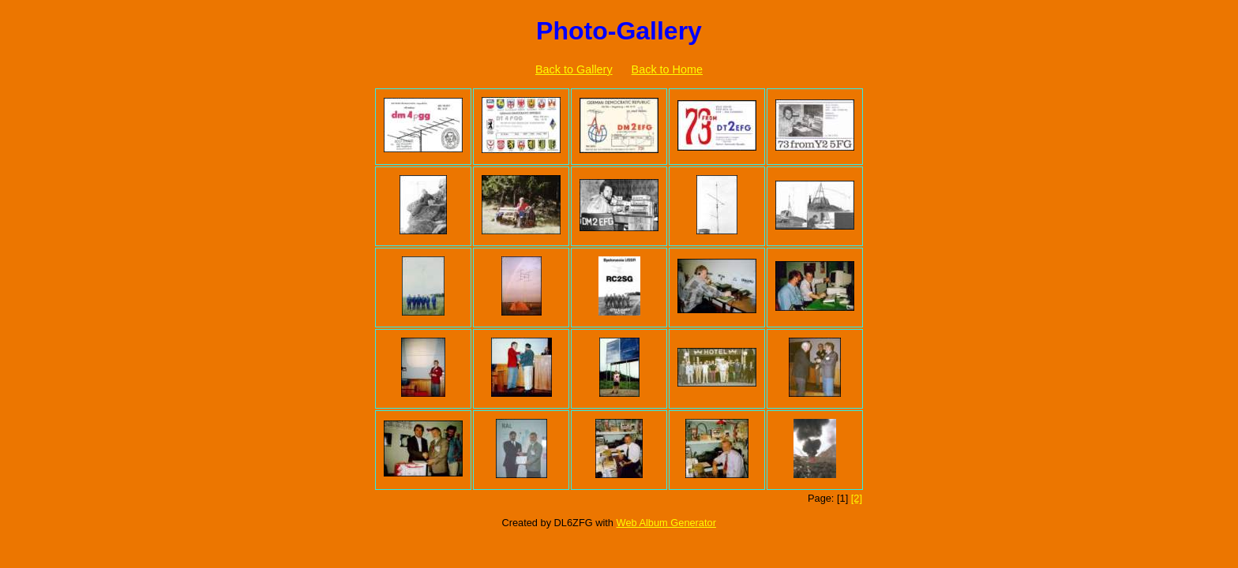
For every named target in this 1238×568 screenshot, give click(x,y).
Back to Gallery (574, 69)
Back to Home (667, 69)
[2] (856, 498)
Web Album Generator (666, 523)
